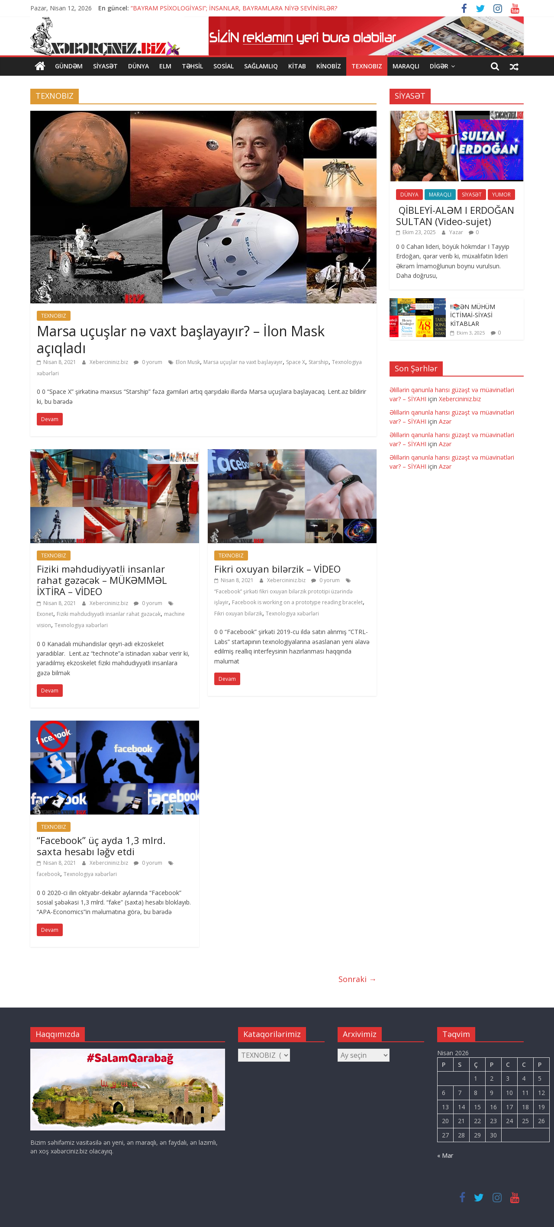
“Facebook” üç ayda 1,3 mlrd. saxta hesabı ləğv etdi (101, 845)
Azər (445, 421)
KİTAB (297, 66)
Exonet (45, 614)
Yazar (456, 231)
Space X (295, 362)
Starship (319, 362)
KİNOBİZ (328, 66)
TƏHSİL (192, 66)
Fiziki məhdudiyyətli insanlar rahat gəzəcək (109, 614)
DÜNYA (138, 66)
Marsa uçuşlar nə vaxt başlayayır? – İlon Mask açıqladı (181, 339)
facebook (48, 874)
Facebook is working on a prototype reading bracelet (297, 602)
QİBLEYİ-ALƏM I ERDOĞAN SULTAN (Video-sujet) (455, 215)
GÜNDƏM (69, 66)
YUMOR (501, 194)
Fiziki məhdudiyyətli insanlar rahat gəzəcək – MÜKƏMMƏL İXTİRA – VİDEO (102, 580)
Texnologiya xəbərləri (81, 625)
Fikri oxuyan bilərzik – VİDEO (277, 568)
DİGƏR (439, 66)
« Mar (445, 1155)
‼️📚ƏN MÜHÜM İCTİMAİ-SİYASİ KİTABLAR (472, 314)
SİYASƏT (105, 66)
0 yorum (148, 362)
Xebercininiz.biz (109, 362)
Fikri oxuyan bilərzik (238, 613)
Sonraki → (357, 979)
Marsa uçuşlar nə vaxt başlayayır (243, 362)
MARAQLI (406, 66)
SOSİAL (223, 66)
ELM (165, 66)
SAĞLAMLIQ (261, 66)
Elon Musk (188, 362)
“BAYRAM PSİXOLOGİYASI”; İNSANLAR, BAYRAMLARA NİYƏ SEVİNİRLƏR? (234, 8)
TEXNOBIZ (366, 66)
